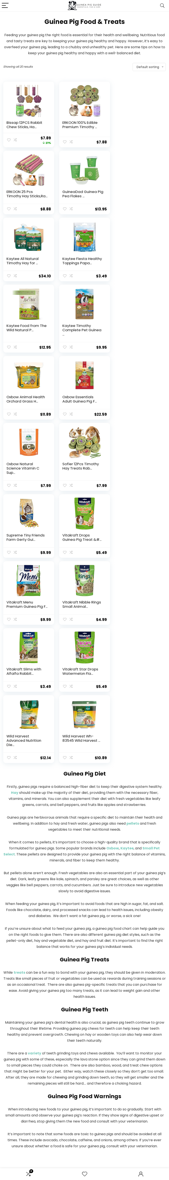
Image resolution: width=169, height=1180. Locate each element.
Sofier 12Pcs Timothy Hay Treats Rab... (136, 332)
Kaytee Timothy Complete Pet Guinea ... (81, 263)
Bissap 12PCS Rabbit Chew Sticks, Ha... (24, 124)
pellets (132, 622)
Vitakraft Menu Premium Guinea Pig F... (138, 403)
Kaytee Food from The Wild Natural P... (26, 261)
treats (19, 771)
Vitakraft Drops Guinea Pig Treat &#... (81, 403)
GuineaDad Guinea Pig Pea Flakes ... (26, 194)
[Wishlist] (84, 1174)
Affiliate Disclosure (129, 1138)
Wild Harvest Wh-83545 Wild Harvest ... (81, 537)
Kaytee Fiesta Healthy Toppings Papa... (138, 194)
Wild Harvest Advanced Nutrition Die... (23, 539)
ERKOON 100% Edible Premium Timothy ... (80, 124)
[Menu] (5, 5)
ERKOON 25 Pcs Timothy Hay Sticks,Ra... (138, 124)
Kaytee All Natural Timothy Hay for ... (78, 194)
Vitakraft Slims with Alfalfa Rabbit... (79, 470)
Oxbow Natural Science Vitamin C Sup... (78, 334)
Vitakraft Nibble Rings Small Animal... (25, 470)
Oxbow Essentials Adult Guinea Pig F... (23, 332)
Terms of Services (128, 1142)
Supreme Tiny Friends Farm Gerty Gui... (25, 403)
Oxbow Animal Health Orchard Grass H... (137, 261)
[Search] (162, 5)
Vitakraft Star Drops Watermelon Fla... (136, 470)
